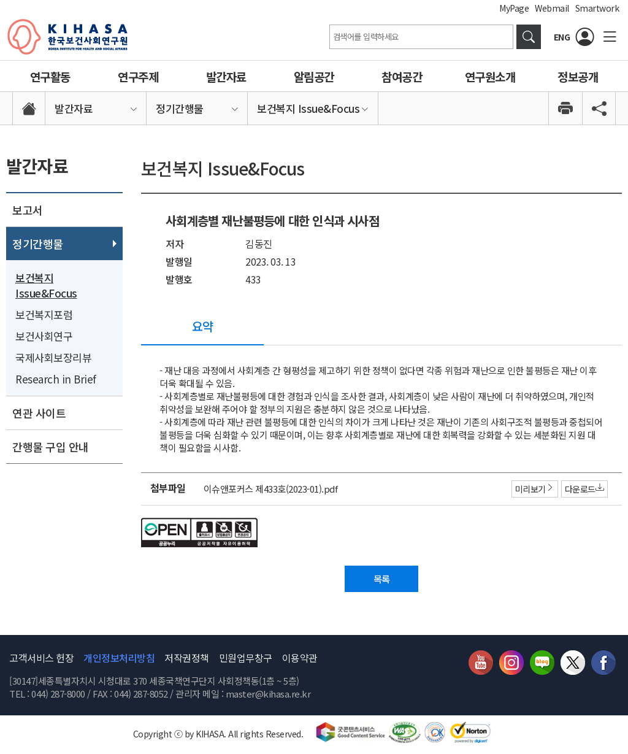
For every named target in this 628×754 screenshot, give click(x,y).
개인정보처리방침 (119, 659)
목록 (382, 579)
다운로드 (582, 489)
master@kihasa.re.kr (268, 695)
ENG (562, 37)
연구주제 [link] (138, 76)
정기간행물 (37, 244)
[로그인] (585, 36)
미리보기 (532, 489)
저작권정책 (186, 659)
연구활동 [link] (50, 76)
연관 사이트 (39, 413)
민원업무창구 (245, 659)
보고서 (27, 210)
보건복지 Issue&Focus (46, 285)
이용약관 (300, 659)
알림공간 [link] (314, 76)
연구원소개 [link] (490, 76)
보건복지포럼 (43, 314)
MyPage (514, 8)
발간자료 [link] (226, 76)
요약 (202, 326)
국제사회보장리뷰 (53, 357)
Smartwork (597, 8)
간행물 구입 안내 (50, 447)
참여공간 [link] (401, 76)
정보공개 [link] (577, 76)
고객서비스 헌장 (41, 659)
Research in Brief (55, 379)
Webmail (552, 8)
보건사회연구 (43, 336)
